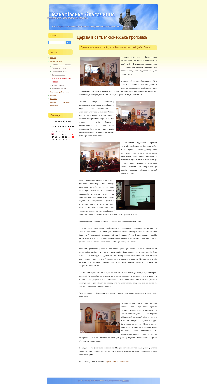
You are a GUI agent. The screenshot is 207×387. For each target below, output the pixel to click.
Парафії (53, 95)
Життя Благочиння (56, 61)
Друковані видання (58, 85)
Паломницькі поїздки (59, 88)
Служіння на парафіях (59, 71)
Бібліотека (53, 99)
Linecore (125, 380)
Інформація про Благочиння (59, 92)
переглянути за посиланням (116, 362)
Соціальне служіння (58, 75)
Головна (53, 58)
